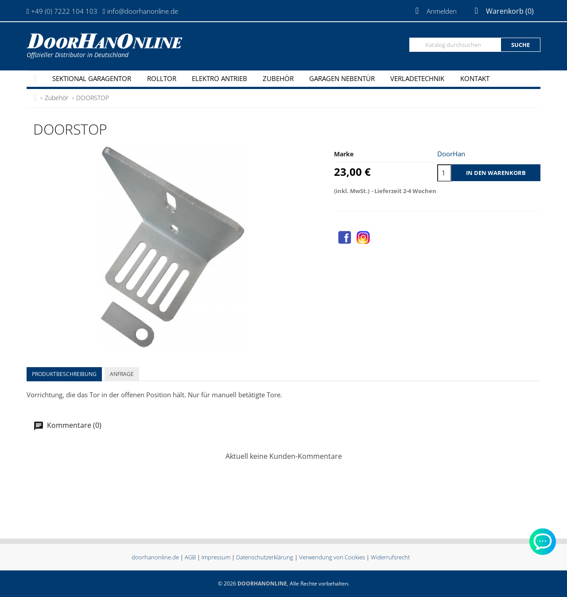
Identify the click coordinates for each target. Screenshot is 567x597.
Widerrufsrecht (390, 557)
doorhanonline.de (155, 557)
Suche (520, 45)
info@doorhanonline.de (142, 11)
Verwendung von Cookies (332, 557)
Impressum (216, 557)
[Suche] (455, 45)
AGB (190, 557)
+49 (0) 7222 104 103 (64, 11)
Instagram (363, 237)
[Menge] (444, 172)
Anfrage (122, 374)
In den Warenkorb (496, 173)
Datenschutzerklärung (264, 557)
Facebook (344, 237)
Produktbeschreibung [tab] (64, 374)
